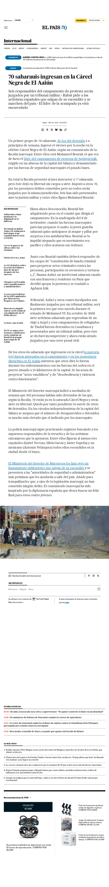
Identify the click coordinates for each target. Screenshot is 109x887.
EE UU (14, 48)
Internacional (18, 41)
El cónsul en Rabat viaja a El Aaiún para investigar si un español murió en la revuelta (14, 233)
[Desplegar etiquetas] (99, 589)
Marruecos (12, 589)
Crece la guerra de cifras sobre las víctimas (13, 248)
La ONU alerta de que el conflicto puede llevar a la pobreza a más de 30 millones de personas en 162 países (62, 58)
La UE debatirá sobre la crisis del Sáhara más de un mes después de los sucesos (15, 270)
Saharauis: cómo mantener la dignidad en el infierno (12, 218)
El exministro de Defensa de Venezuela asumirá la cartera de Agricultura (45, 717)
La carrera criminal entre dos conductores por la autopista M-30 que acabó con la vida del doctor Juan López (54, 765)
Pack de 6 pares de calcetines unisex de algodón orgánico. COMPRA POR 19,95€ (90, 807)
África (57, 48)
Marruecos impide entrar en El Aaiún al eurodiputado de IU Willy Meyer (14, 312)
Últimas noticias (93, 48)
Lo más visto (10, 744)
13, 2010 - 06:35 (58, 123)
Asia (50, 48)
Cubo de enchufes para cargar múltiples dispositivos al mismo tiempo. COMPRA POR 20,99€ (91, 837)
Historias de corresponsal (73, 48)
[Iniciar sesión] (96, 20)
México (21, 48)
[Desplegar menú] (6, 27)
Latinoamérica (32, 48)
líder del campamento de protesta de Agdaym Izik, (60, 159)
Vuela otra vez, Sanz (14, 258)
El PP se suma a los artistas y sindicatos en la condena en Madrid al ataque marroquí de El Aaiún (14, 336)
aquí (67, 602)
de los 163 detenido (71, 141)
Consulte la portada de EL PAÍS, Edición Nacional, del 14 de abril (50, 68)
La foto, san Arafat (13, 323)
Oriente (44, 48)
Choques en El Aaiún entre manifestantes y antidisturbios (14, 284)
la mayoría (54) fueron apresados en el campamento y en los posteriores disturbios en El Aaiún (53, 356)
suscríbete (81, 20)
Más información (16, 602)
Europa (7, 48)
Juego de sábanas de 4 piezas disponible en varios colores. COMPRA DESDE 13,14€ (91, 822)
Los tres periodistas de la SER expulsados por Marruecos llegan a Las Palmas (15, 297)
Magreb (23, 589)
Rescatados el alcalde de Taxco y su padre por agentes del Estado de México (47, 731)
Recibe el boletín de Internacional (26, 576)
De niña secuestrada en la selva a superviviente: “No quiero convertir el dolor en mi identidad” (56, 711)
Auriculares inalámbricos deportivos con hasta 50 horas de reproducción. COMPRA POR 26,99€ (28, 847)
